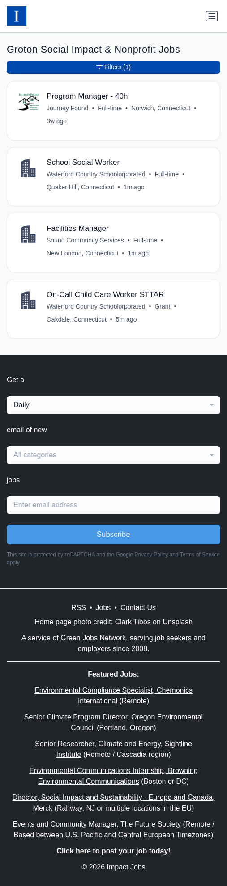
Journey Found (67, 108)
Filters (113, 67)
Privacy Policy (151, 555)
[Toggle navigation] (211, 16)
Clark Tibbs (133, 622)
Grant (162, 306)
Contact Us (138, 607)
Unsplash (178, 622)
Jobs (103, 607)
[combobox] (113, 405)
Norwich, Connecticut (160, 108)
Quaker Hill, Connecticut (80, 187)
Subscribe (113, 534)
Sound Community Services (85, 240)
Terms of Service (200, 555)
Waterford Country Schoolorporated (96, 174)
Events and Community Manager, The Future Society (97, 824)
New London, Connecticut (82, 253)
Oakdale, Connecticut (77, 319)
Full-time (110, 108)
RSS (78, 607)
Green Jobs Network (93, 638)
